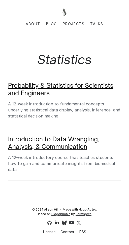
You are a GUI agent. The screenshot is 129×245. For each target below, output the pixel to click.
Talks (96, 24)
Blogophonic (60, 214)
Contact (67, 232)
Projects (74, 24)
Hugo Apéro (87, 209)
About (33, 24)
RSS (82, 232)
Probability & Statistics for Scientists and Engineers (60, 89)
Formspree (83, 214)
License (49, 232)
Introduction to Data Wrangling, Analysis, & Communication (53, 142)
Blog (51, 24)
